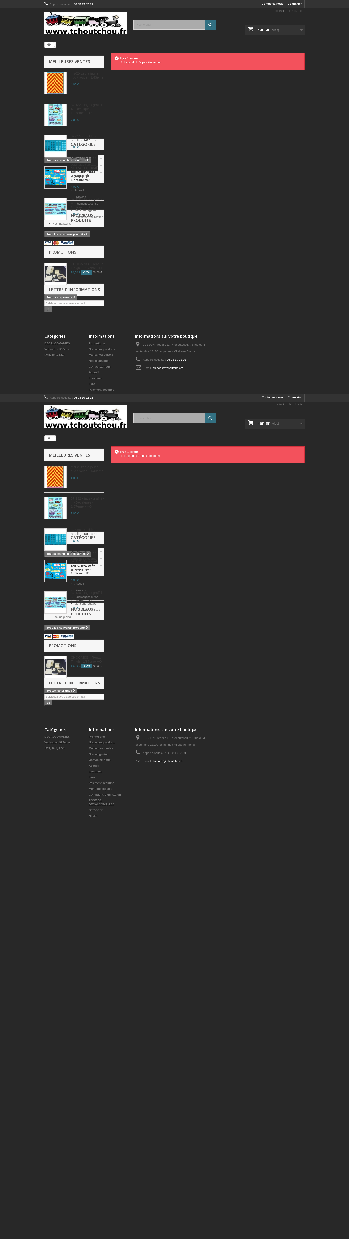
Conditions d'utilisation (66, 332)
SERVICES (96, 585)
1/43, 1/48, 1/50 (59, 276)
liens (92, 552)
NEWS (93, 591)
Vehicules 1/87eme (61, 269)
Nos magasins (61, 339)
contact (279, 10)
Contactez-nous (272, 3)
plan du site (295, 10)
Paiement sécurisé (64, 319)
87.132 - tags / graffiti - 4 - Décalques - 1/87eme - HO (87, 109)
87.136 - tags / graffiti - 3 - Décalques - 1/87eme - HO (87, 203)
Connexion (295, 3)
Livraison (58, 312)
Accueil (57, 293)
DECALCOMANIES (61, 262)
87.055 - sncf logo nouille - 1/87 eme (84, 138)
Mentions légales (63, 325)
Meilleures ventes (69, 61)
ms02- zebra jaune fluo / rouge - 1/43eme (87, 75)
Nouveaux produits (71, 355)
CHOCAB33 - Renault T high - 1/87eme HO (87, 404)
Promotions (62, 390)
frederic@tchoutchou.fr (168, 536)
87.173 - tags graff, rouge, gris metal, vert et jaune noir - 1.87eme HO (87, 173)
